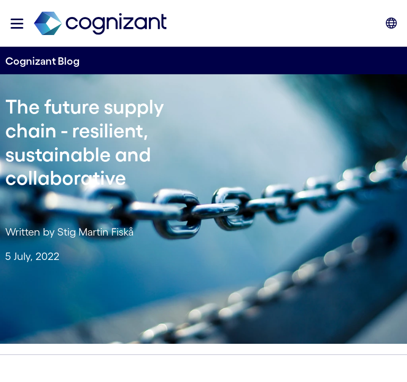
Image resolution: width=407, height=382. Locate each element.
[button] (17, 23)
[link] (100, 24)
